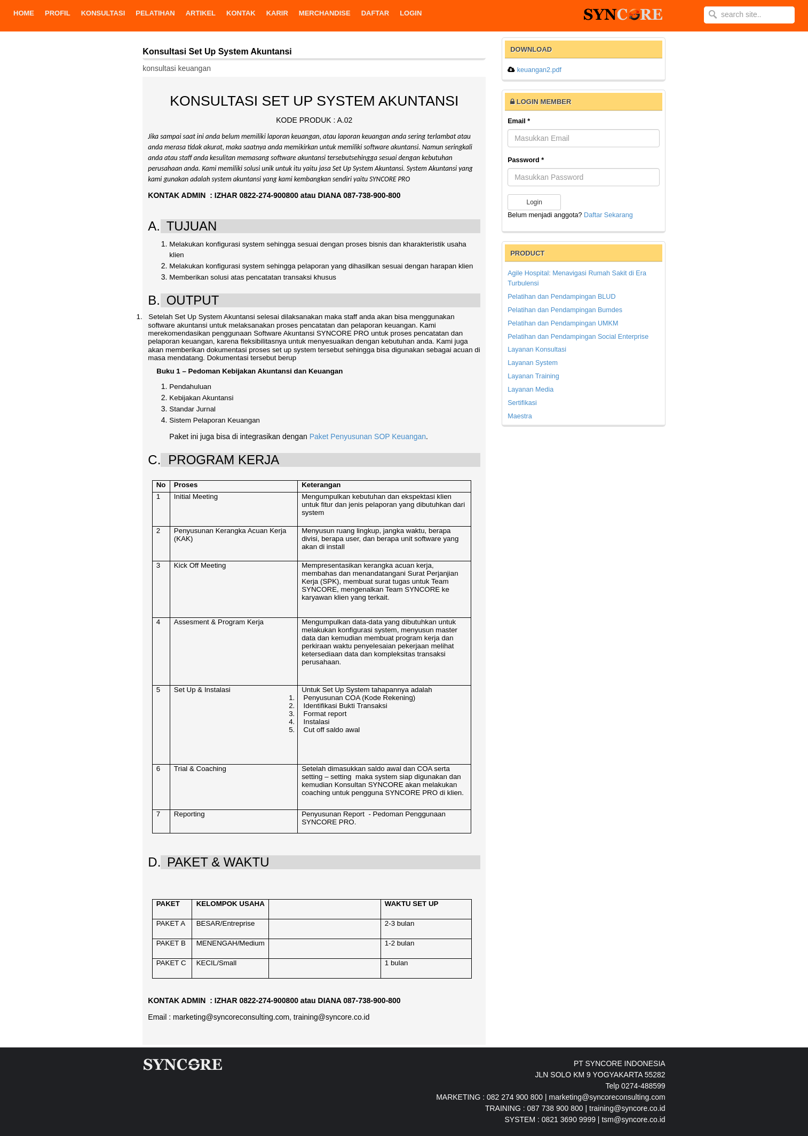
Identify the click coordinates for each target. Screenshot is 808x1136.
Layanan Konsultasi (537, 349)
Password (526, 160)
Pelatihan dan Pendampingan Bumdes (565, 310)
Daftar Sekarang (608, 215)
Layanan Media (530, 389)
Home (23, 13)
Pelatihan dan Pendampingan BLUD (561, 296)
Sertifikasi (522, 403)
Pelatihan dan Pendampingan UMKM (563, 323)
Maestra (520, 416)
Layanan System (533, 363)
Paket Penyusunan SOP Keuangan (368, 436)
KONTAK (241, 13)
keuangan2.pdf (539, 70)
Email (519, 121)
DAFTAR (375, 13)
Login (411, 13)
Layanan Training (533, 376)
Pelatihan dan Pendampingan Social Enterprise (578, 336)
